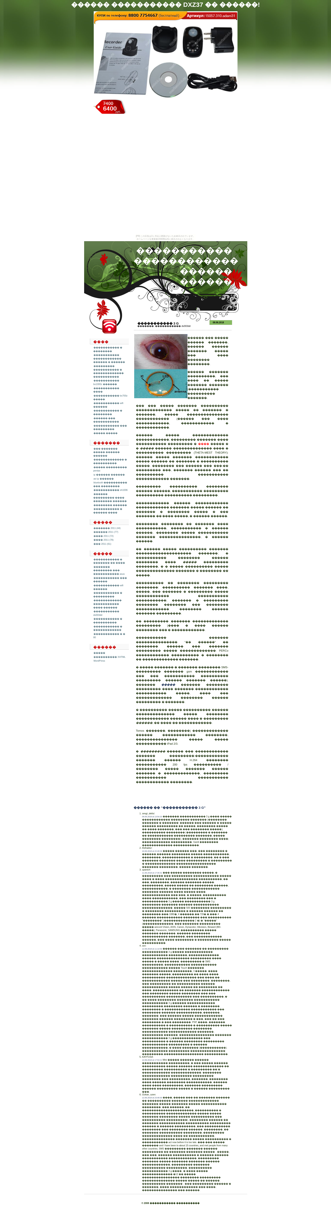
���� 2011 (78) (104, 540)
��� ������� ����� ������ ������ (106, 452)
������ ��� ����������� (106, 420)
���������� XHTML (109, 657)
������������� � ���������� (110, 461)
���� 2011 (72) (104, 536)
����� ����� (106, 433)
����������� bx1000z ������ (106, 382)
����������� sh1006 (111, 490)
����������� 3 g (158, 323)
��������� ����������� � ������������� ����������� (108, 371)
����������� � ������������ (107, 628)
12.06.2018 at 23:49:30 (152, 1098)
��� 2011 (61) (102, 544)
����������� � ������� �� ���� (109, 561)
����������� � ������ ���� (107, 511)
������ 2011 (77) (106, 532)
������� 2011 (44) (107, 528)
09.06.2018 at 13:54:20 (152, 817)
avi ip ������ (104, 478)
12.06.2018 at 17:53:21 (152, 1060)
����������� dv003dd (172, 326)
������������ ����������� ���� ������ (107, 604)
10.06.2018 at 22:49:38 (152, 851)
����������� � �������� (107, 412)
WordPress (99, 660)
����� (99, 653)
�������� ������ (110, 505)
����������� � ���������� (107, 621)
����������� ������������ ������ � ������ (109, 358)
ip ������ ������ (109, 474)
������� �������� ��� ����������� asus (109, 570)
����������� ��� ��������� (110, 427)
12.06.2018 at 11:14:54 (152, 949)
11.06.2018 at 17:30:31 (152, 873)
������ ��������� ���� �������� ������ (110, 497)
